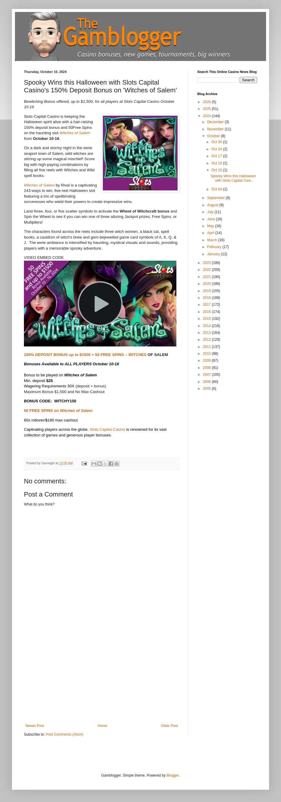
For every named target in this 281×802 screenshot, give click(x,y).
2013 (207, 333)
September (216, 198)
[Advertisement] (101, 678)
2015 (207, 319)
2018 (207, 298)
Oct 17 (217, 156)
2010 (207, 354)
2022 (207, 270)
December (216, 122)
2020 (207, 284)
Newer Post (34, 726)
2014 (207, 326)
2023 (207, 263)
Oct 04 (217, 189)
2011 (207, 347)
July (211, 212)
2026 (207, 102)
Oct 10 (217, 170)
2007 (207, 374)
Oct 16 (217, 163)
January (214, 254)
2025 (207, 109)
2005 (207, 389)
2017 (207, 305)
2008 (207, 368)
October (214, 136)
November (216, 129)
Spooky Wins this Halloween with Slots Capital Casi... (233, 178)
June (211, 219)
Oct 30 (217, 142)
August (213, 205)
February (214, 247)
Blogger (173, 775)
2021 (207, 277)
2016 (207, 312)
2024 (207, 116)
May (211, 226)
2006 (207, 382)
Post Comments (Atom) (64, 734)
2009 (207, 360)
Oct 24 (217, 149)
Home (102, 726)
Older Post (169, 726)
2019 (207, 291)
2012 (207, 339)
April (211, 233)
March (212, 240)
